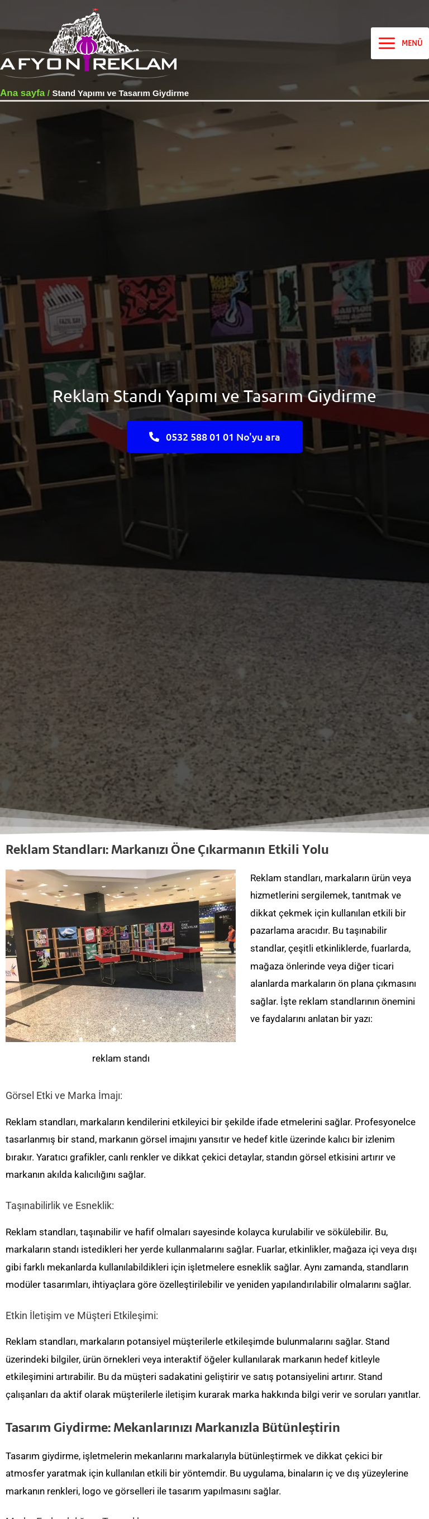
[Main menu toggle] (400, 43)
